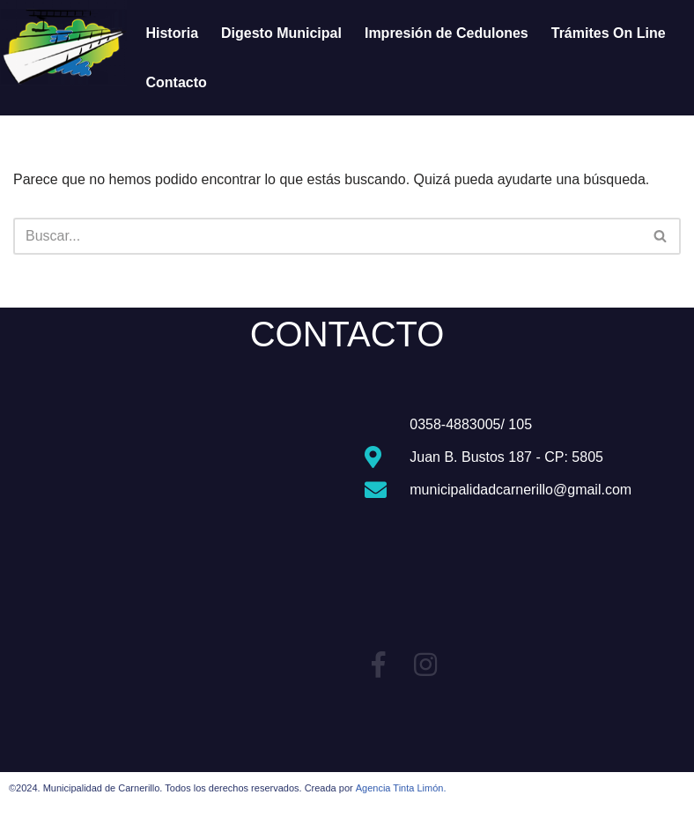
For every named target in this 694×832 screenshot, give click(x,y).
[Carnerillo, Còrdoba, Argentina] (173, 545)
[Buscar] (327, 236)
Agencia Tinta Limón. (401, 788)
